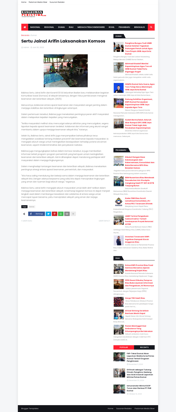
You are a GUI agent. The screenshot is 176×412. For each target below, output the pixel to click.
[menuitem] (24, 27)
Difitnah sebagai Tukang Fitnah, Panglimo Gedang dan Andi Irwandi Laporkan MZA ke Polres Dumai (140, 374)
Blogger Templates (29, 408)
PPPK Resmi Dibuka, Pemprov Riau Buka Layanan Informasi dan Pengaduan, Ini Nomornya (139, 283)
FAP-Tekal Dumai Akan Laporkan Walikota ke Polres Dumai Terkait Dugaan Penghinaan (140, 357)
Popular (124, 347)
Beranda (25, 35)
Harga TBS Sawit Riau (135, 298)
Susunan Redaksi (57, 2)
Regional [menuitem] (49, 27)
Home (23, 2)
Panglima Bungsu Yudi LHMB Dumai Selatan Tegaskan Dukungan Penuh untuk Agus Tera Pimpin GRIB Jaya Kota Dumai (138, 48)
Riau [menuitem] (71, 27)
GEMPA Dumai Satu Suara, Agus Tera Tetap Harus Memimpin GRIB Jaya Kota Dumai (140, 87)
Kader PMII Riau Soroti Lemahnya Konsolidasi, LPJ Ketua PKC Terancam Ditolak (138, 201)
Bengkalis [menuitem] (139, 27)
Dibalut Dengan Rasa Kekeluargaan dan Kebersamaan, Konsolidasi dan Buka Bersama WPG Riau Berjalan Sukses (139, 162)
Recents (144, 347)
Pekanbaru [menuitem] (124, 27)
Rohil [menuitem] (112, 27)
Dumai (34, 35)
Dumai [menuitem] (61, 27)
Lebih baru (27, 220)
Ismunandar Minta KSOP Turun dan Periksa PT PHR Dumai (139, 388)
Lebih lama (104, 220)
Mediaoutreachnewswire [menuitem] (91, 27)
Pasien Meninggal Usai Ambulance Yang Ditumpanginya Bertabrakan (139, 328)
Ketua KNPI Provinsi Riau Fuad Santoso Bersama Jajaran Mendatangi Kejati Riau (139, 268)
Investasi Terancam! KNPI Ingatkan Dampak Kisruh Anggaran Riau (137, 239)
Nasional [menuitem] (35, 27)
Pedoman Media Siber (38, 2)
